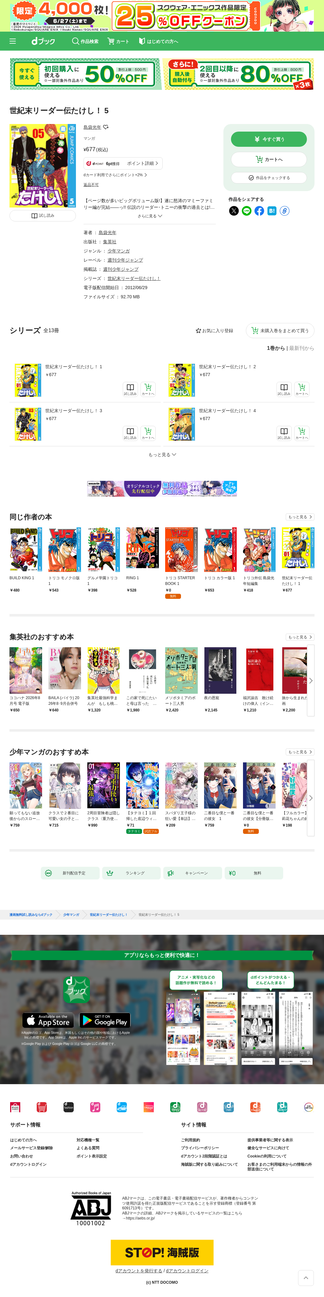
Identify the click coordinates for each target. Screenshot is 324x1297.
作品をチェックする (273, 178)
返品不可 (91, 185)
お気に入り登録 (217, 330)
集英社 (109, 241)
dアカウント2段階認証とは (204, 1156)
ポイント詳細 (140, 163)
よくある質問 (88, 1148)
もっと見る (297, 517)
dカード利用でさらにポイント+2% (113, 175)
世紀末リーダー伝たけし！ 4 (227, 410)
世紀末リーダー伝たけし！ (134, 278)
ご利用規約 (190, 1140)
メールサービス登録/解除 (31, 1148)
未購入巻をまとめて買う (284, 330)
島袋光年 (92, 127)
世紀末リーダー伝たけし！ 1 (73, 366)
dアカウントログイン (28, 1164)
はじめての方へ (23, 1140)
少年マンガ (119, 250)
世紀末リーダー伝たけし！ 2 (227, 366)
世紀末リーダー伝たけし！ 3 (73, 410)
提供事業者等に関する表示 (270, 1140)
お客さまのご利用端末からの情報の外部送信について (279, 1167)
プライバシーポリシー (200, 1148)
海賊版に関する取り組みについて (209, 1164)
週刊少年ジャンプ (125, 260)
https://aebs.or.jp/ (140, 1218)
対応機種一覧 (88, 1140)
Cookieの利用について (267, 1156)
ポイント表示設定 (92, 1156)
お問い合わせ (21, 1156)
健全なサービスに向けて (268, 1148)
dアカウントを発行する (138, 1270)
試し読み (46, 215)
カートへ (274, 159)
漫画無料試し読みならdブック (31, 914)
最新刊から (302, 348)
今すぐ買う (274, 139)
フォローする (106, 127)
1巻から (276, 348)
